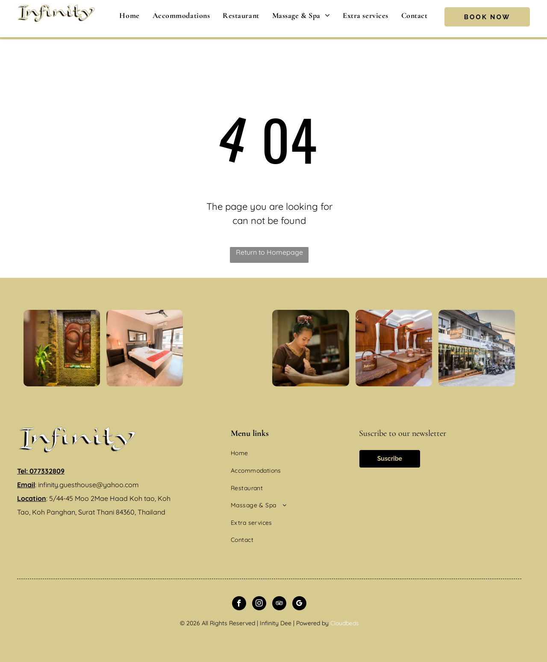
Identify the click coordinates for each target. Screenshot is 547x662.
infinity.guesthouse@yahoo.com (88, 484)
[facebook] (239, 604)
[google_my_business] (299, 604)
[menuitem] (129, 15)
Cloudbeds (344, 623)
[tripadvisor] (279, 604)
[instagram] (259, 604)
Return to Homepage (269, 252)
